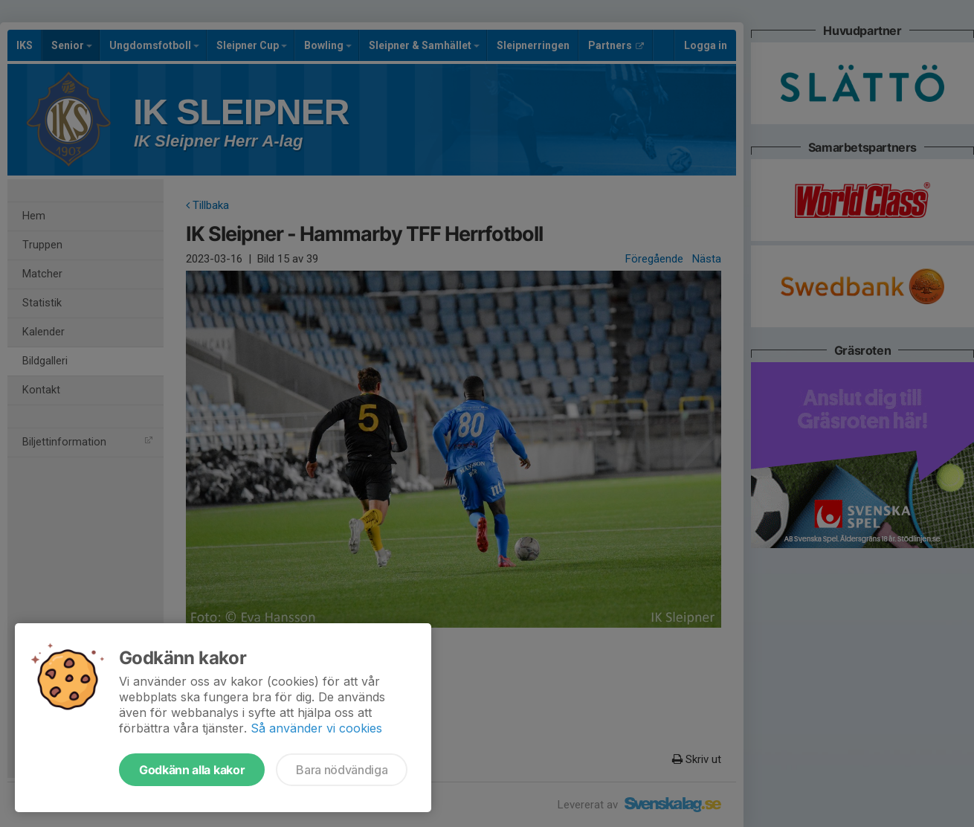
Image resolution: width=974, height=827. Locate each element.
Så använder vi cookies (316, 728)
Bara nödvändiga (341, 769)
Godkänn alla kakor (192, 769)
